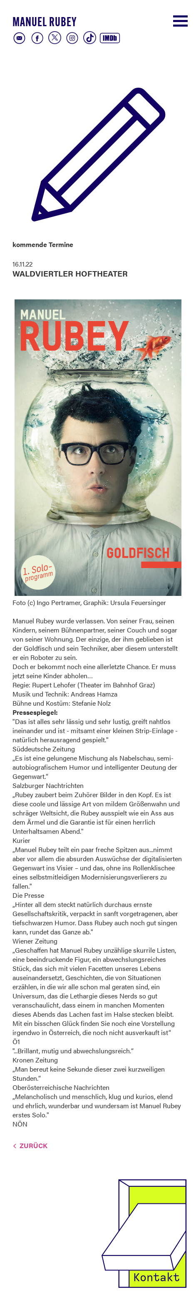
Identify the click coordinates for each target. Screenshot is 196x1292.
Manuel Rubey (44, 23)
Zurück (33, 1145)
